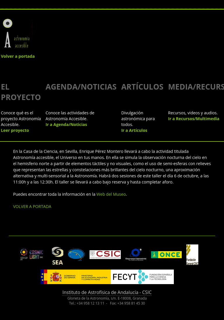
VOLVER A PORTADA (32, 206)
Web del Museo (111, 194)
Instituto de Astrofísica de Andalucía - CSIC (107, 292)
